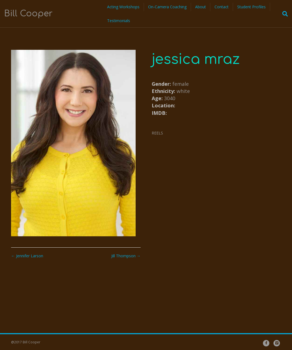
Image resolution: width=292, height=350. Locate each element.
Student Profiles (251, 6)
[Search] (283, 13)
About (200, 6)
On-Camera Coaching (167, 6)
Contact (222, 6)
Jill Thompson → (126, 255)
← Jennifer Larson (27, 255)
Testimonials (118, 20)
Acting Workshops (123, 6)
